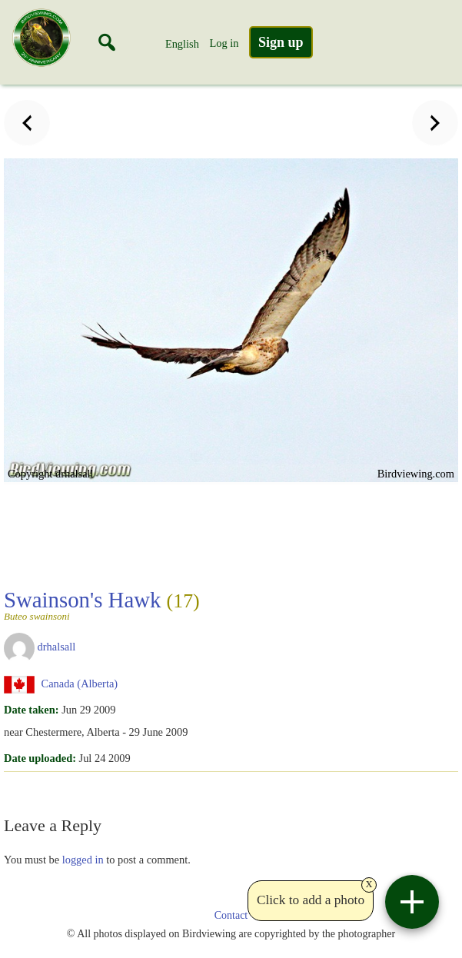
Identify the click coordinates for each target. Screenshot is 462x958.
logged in (83, 859)
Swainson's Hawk (102, 604)
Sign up (281, 42)
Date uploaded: (40, 758)
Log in (223, 43)
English (182, 44)
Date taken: (31, 710)
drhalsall (57, 646)
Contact (231, 915)
